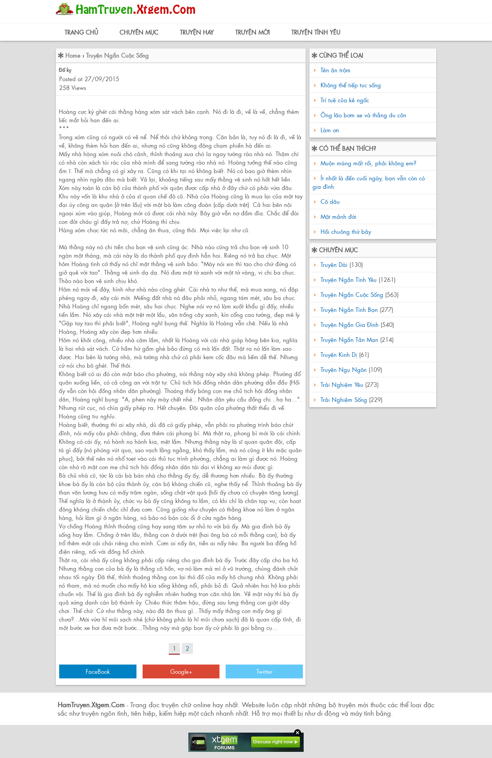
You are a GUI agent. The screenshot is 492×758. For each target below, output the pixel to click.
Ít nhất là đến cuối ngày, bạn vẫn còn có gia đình (368, 182)
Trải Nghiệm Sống (344, 399)
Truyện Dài (334, 264)
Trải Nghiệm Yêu (342, 384)
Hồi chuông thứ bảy (345, 231)
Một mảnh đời (337, 216)
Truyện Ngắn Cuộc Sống (117, 55)
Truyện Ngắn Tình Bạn (349, 309)
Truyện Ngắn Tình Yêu (349, 279)
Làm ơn (330, 129)
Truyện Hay (197, 32)
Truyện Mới (252, 32)
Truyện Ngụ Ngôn (344, 369)
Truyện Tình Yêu (315, 32)
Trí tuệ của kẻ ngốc (345, 99)
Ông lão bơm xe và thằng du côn (363, 114)
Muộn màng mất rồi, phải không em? (367, 162)
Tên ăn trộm (336, 69)
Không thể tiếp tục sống (351, 84)
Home (72, 55)
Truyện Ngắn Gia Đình (350, 324)
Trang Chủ (81, 32)
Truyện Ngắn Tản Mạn (349, 339)
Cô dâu (329, 201)
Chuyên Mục (139, 32)
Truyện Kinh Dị (339, 354)
